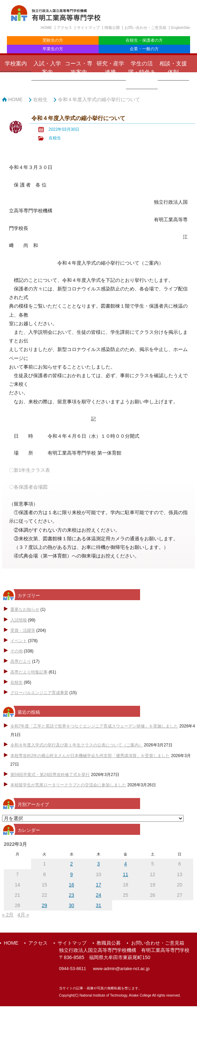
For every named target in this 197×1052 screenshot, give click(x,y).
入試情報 (18, 620)
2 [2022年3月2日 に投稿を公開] (71, 864)
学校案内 (16, 63)
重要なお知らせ (24, 609)
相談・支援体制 (173, 68)
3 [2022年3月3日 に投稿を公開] (98, 864)
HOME (46, 27)
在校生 (40, 99)
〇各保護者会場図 (28, 487)
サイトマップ (88, 27)
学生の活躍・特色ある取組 (142, 72)
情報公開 (112, 27)
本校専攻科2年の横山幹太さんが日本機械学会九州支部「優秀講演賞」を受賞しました (90, 755)
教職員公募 (109, 943)
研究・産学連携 (110, 68)
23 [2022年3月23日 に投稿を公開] (71, 895)
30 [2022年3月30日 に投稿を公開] (71, 905)
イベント (18, 640)
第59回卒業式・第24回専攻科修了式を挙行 (50, 774)
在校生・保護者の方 (144, 40)
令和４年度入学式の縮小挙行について (99, 99)
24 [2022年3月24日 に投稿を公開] (98, 895)
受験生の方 (52, 40)
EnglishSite (180, 27)
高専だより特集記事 (29, 672)
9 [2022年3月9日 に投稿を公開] (71, 874)
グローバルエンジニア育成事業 (39, 692)
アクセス (64, 27)
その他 (16, 651)
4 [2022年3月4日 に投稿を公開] (125, 864)
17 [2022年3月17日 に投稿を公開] (98, 885)
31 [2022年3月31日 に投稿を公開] (98, 905)
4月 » (23, 914)
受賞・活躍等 (22, 630)
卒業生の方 (52, 48)
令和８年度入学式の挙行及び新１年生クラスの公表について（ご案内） (76, 745)
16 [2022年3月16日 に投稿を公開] (71, 885)
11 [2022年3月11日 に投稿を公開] (125, 874)
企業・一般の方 (144, 48)
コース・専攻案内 (78, 68)
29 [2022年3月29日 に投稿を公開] (44, 905)
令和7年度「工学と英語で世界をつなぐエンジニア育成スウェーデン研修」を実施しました (94, 726)
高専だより (20, 661)
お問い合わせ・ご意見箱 (145, 27)
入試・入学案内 (47, 68)
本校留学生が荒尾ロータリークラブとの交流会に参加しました (68, 785)
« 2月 (7, 914)
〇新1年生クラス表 (29, 470)
